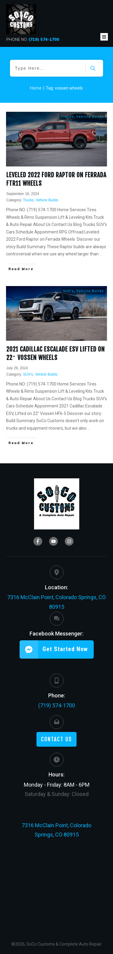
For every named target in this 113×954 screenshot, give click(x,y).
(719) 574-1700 (56, 705)
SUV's (68, 291)
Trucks (67, 117)
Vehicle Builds (90, 117)
